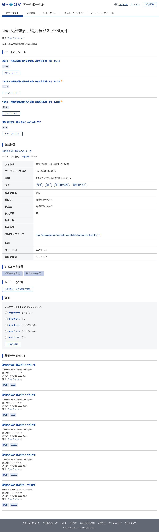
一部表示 (25, 157)
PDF (5, 385)
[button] (121, 4)
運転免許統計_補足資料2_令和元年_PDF (21, 122)
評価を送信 (13, 344)
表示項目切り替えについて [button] (17, 151)
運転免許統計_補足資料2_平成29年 (19, 425)
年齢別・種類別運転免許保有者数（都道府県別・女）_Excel (32, 81)
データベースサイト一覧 (102, 13)
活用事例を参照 (12, 273)
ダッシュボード (115, 523)
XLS (13, 385)
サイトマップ (130, 523)
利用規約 (73, 523)
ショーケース (49, 13)
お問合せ (102, 523)
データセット (12, 13)
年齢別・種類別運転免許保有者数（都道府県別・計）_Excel (32, 102)
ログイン (135, 4)
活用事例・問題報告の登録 (17, 289)
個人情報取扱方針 (87, 523)
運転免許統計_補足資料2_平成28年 (19, 395)
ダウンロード (11, 73)
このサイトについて (31, 523)
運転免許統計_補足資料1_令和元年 (18, 485)
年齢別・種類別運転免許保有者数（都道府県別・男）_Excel (31, 61)
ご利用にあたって (50, 523)
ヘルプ (63, 523)
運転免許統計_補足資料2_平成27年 (19, 365)
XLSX (14, 445)
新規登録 (150, 4)
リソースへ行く (12, 134)
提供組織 (31, 13)
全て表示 (33, 157)
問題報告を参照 (33, 273)
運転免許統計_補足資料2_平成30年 (19, 455)
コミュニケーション (73, 13)
